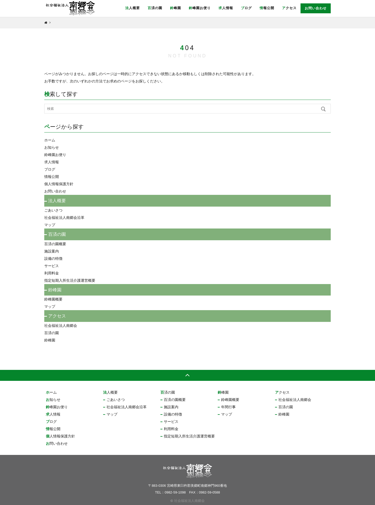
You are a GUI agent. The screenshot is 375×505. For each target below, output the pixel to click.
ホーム (49, 140)
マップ (49, 225)
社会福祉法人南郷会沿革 (64, 217)
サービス (51, 266)
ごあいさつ (53, 210)
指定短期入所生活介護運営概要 (69, 280)
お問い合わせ (316, 8)
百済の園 (155, 8)
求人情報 (225, 8)
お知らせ (51, 147)
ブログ (246, 8)
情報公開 (267, 8)
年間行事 (228, 407)
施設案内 (51, 251)
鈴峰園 (175, 8)
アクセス (289, 8)
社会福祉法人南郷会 (60, 325)
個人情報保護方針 (58, 184)
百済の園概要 (55, 244)
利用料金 (51, 273)
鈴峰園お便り (200, 8)
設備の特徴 (53, 258)
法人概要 (132, 8)
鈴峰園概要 (53, 299)
